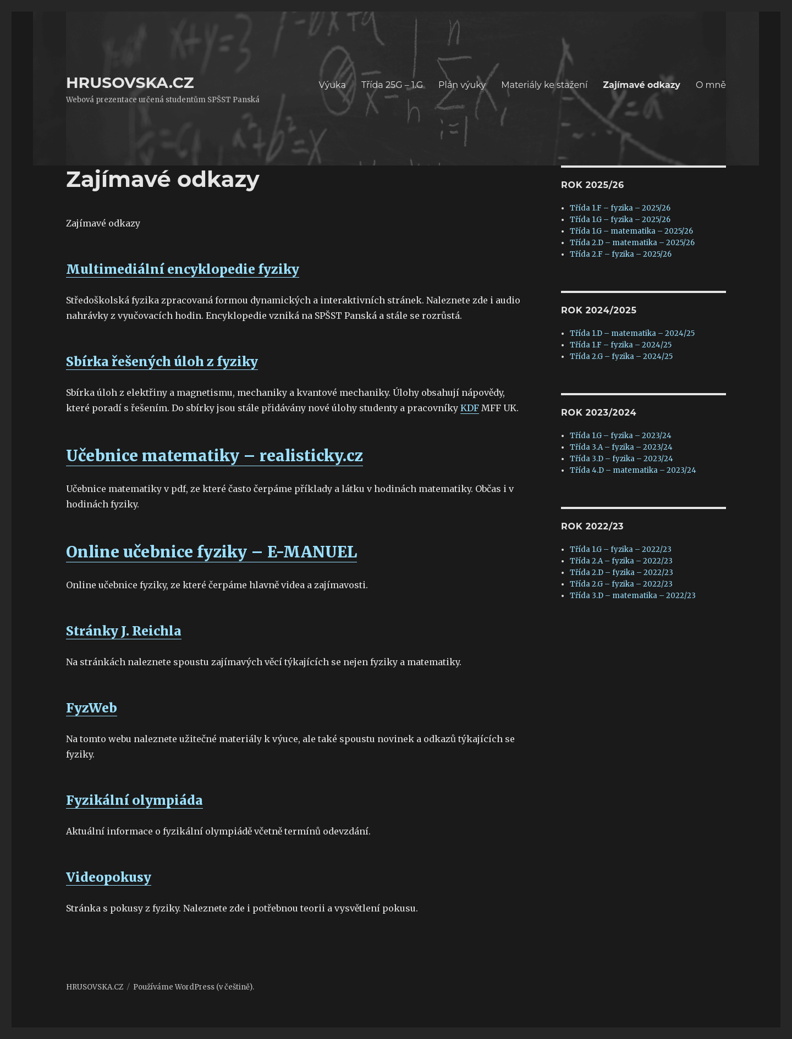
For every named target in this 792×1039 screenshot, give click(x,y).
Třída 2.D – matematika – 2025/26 (632, 242)
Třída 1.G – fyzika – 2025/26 (620, 219)
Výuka (332, 85)
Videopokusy (108, 877)
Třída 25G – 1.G (392, 85)
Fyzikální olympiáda (134, 800)
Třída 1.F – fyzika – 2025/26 (620, 208)
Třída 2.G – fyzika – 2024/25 (621, 356)
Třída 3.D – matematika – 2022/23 (633, 595)
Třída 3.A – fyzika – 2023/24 (621, 447)
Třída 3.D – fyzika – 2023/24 (621, 458)
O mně (711, 85)
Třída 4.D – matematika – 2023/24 (633, 470)
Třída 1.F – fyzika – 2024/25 (621, 345)
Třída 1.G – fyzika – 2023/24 (621, 435)
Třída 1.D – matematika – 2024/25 (632, 333)
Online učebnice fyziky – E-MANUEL (211, 552)
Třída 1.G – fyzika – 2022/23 (621, 549)
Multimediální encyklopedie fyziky (182, 269)
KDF (469, 407)
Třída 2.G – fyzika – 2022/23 (621, 584)
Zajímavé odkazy (641, 85)
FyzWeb (91, 708)
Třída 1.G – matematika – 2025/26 (631, 231)
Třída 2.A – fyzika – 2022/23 (621, 561)
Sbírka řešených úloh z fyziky (162, 361)
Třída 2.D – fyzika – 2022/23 (621, 572)
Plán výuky (462, 85)
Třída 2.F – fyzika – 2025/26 (621, 254)
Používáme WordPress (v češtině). (193, 987)
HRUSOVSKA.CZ (130, 82)
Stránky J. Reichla (124, 631)
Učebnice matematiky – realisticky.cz (214, 456)
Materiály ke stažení (544, 85)
